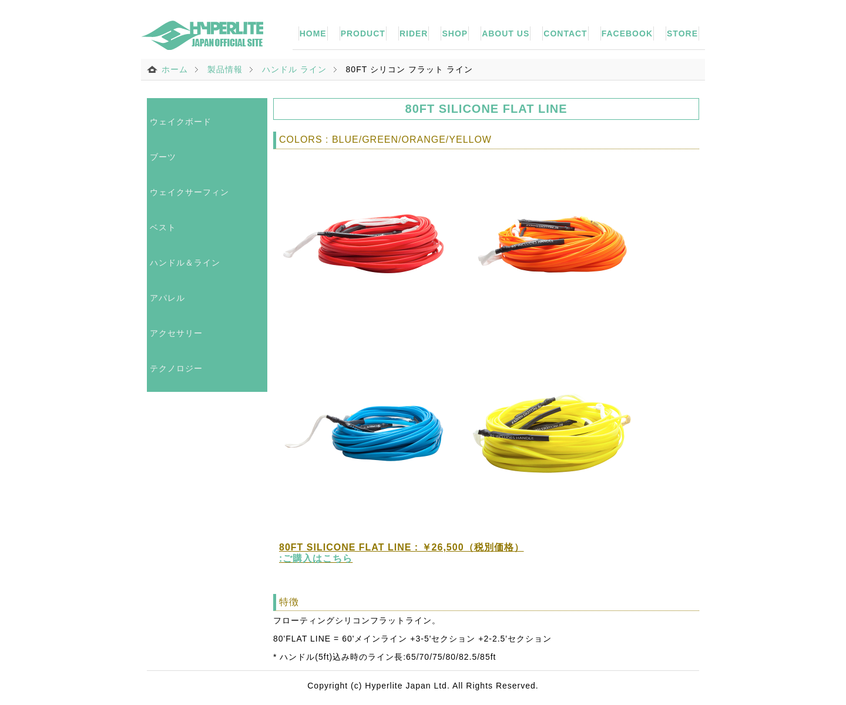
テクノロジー (176, 368)
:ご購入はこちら (315, 558)
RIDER (414, 33)
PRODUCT (363, 33)
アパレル (167, 298)
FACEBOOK (627, 33)
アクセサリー (176, 333)
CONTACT (565, 33)
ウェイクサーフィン (189, 192)
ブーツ (163, 157)
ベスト (163, 227)
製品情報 (225, 69)
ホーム (175, 69)
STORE (682, 33)
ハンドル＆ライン (185, 262)
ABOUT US (505, 33)
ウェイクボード (181, 121)
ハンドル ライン (294, 69)
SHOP (455, 33)
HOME (313, 33)
